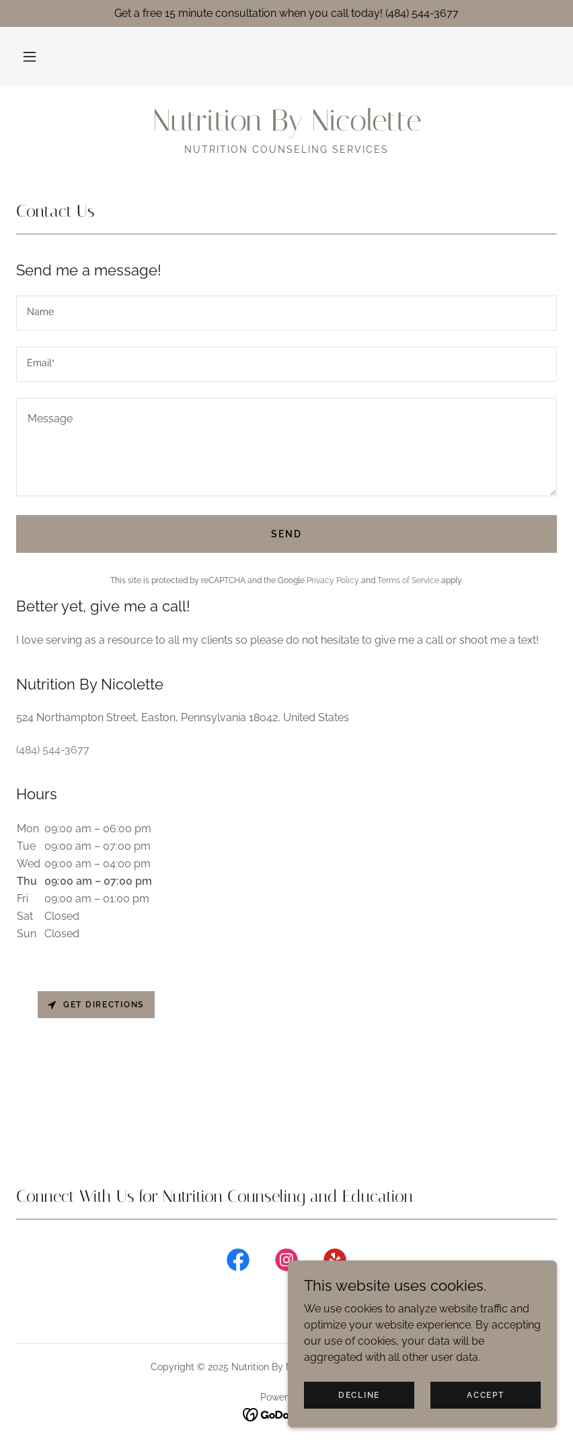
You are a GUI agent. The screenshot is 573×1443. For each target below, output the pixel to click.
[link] (286, 127)
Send (286, 534)
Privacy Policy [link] (333, 580)
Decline (359, 1394)
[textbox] (286, 313)
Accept (485, 1394)
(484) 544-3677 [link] (52, 749)
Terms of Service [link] (408, 580)
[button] (29, 56)
